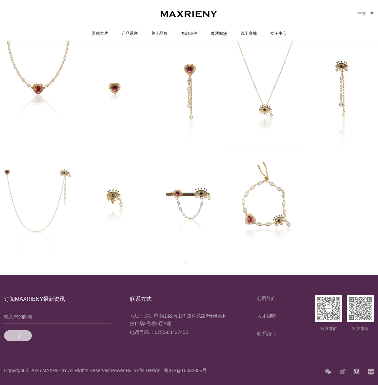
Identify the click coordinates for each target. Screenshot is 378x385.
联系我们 (266, 333)
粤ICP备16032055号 (185, 370)
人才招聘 (266, 316)
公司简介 (266, 298)
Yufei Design (147, 370)
